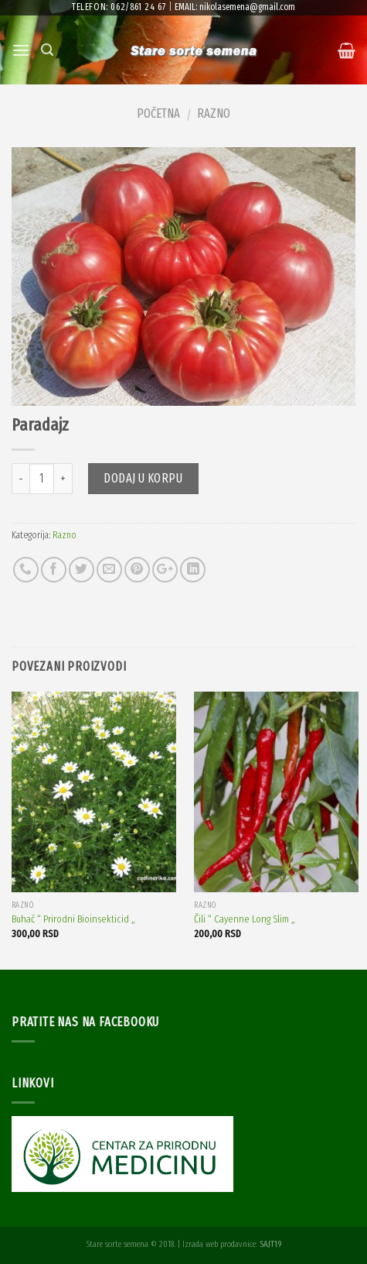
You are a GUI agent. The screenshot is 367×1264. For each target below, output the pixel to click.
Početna (158, 113)
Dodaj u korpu (143, 478)
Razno (213, 113)
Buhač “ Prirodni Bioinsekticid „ (73, 919)
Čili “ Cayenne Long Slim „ (244, 919)
